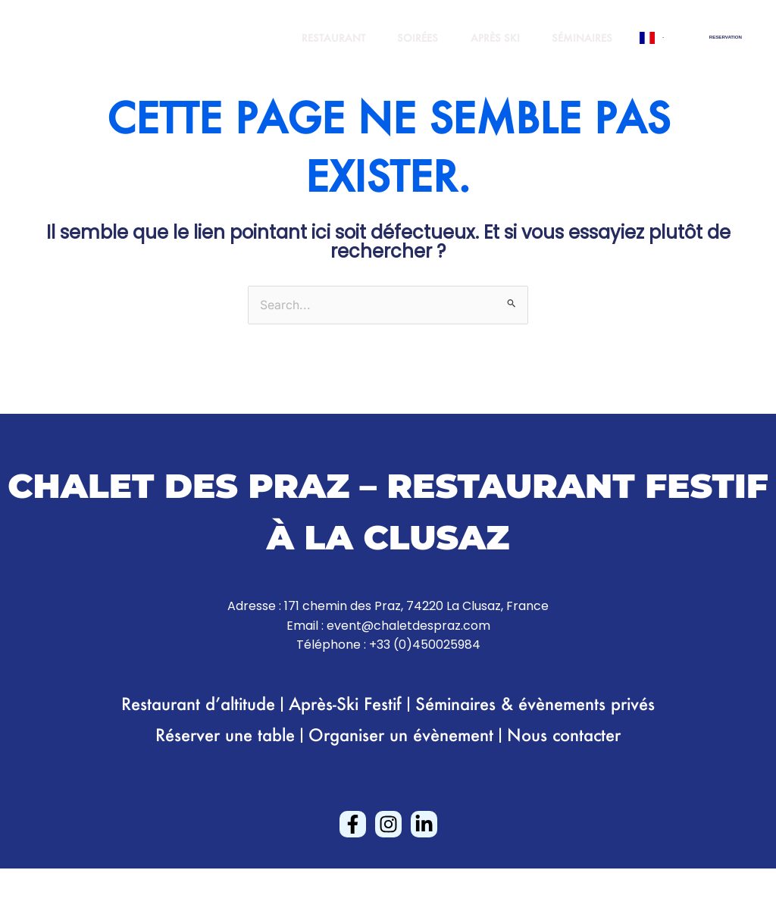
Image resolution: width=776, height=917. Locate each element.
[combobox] (651, 38)
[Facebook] (353, 824)
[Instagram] (388, 824)
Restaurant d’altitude (198, 704)
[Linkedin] (424, 824)
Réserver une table (225, 735)
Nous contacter (564, 735)
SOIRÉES (403, 38)
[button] (725, 37)
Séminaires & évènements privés (535, 704)
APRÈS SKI (486, 38)
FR (651, 38)
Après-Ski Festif (345, 704)
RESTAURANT (313, 38)
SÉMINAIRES (579, 38)
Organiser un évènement (400, 735)
